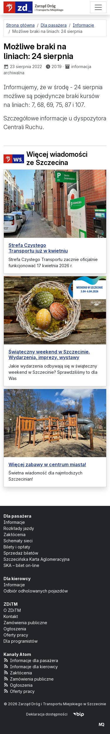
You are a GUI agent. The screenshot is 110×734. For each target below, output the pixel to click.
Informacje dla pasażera (31, 660)
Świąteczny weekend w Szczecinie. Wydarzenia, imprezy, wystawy (49, 354)
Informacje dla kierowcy (31, 666)
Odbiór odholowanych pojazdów (36, 590)
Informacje (14, 522)
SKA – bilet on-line (21, 565)
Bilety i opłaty (17, 546)
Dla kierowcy (17, 578)
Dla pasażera (17, 516)
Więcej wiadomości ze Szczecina (45, 159)
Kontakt (11, 616)
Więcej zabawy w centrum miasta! (47, 464)
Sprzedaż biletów (21, 552)
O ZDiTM (12, 610)
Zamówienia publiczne (25, 622)
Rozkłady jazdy (19, 528)
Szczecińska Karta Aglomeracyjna (37, 559)
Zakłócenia (15, 534)
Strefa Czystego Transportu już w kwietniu (38, 248)
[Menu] (98, 7)
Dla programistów (21, 641)
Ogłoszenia (15, 628)
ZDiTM (11, 604)
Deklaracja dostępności (46, 714)
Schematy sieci (18, 540)
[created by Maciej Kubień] (101, 724)
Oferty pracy (16, 634)
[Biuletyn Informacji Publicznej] (78, 714)
